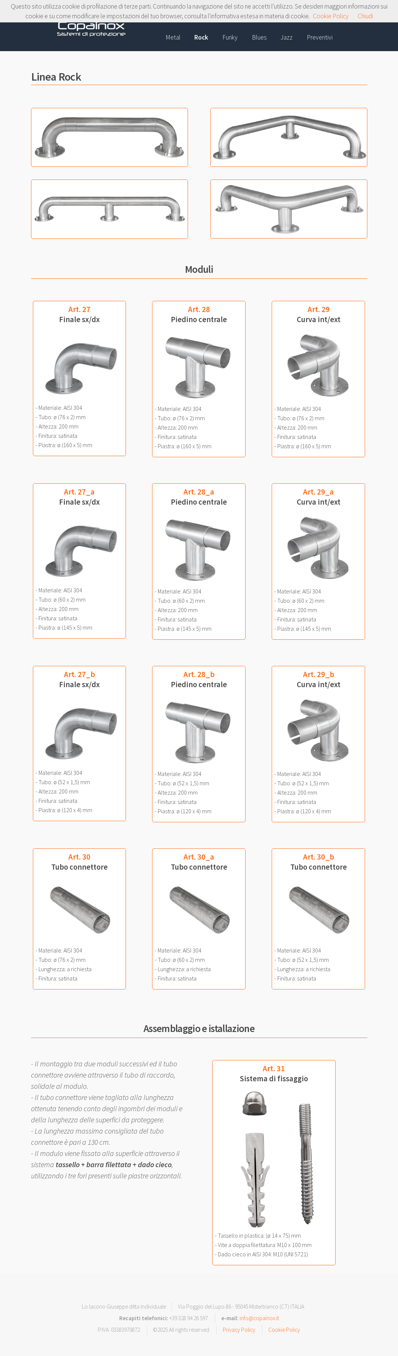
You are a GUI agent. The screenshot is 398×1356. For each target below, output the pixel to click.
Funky (230, 37)
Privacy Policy (239, 1329)
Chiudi (365, 16)
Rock (201, 37)
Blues (259, 37)
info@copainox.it (259, 1318)
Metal (173, 37)
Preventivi (320, 37)
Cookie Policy (284, 1329)
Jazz (287, 37)
